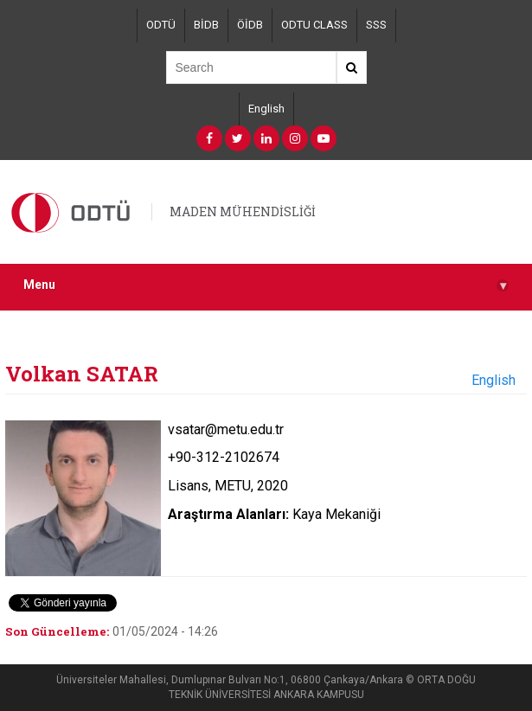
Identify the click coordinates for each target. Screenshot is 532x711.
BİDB (206, 24)
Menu (266, 285)
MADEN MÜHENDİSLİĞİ (243, 211)
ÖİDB (250, 24)
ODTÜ (161, 24)
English (266, 108)
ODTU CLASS (314, 24)
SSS (376, 24)
